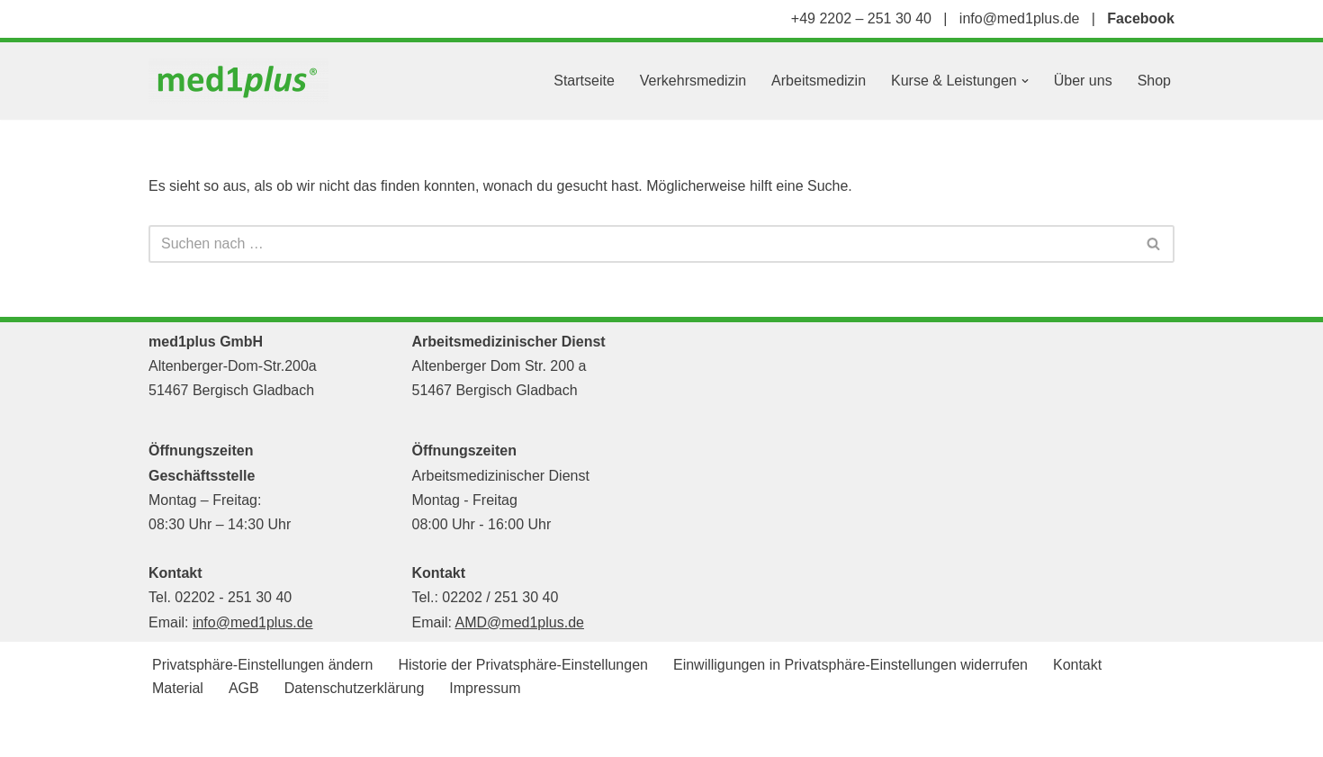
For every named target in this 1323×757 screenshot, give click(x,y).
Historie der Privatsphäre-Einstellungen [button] (522, 664)
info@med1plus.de (1019, 18)
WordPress (329, 734)
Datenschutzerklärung (354, 688)
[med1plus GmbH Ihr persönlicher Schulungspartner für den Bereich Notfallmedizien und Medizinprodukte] (243, 81)
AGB (244, 688)
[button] (1025, 81)
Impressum (484, 688)
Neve (165, 734)
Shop (1154, 80)
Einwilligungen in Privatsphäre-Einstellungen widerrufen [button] (850, 664)
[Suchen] (641, 244)
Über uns (1083, 80)
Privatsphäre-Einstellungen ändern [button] (262, 664)
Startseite (584, 80)
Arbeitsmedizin (818, 80)
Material (177, 688)
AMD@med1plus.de (519, 622)
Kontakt (1077, 664)
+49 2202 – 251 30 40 (861, 18)
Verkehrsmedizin (693, 80)
